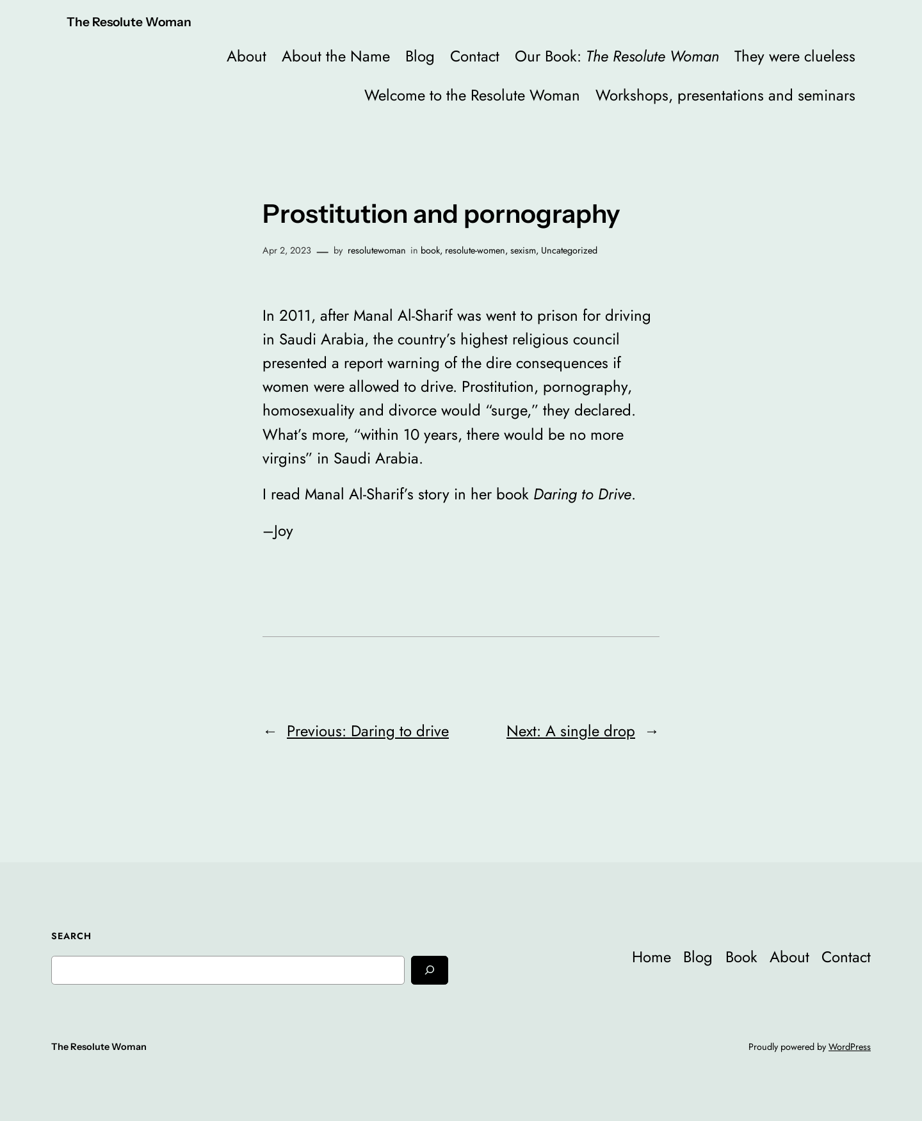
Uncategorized (569, 250)
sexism (523, 250)
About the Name (336, 56)
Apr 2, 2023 (287, 250)
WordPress (850, 1046)
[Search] (429, 970)
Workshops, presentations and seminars (725, 95)
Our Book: (617, 56)
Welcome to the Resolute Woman (472, 95)
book (430, 250)
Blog (420, 56)
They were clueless (794, 56)
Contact (474, 56)
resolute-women (475, 250)
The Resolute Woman (129, 21)
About (246, 56)
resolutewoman (377, 250)
